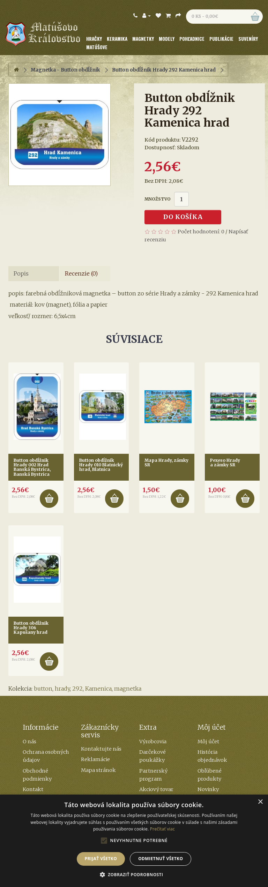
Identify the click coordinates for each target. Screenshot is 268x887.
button (43, 688)
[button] (134, 875)
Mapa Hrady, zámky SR (166, 462)
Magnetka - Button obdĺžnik (65, 70)
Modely (166, 38)
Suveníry (248, 38)
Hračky (94, 38)
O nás (29, 741)
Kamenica (98, 688)
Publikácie (221, 38)
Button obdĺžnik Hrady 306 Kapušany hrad (31, 628)
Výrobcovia (152, 741)
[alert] (134, 841)
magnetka (127, 688)
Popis (21, 273)
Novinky (208, 789)
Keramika (117, 38)
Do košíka (183, 217)
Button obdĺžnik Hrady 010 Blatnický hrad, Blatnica (101, 465)
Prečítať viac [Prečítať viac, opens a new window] (162, 829)
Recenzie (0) (81, 273)
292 (77, 688)
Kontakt (33, 789)
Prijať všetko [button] (101, 859)
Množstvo (157, 199)
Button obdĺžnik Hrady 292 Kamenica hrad (164, 70)
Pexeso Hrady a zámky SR (225, 462)
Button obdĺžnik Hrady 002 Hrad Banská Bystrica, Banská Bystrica (32, 467)
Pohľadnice (191, 38)
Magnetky (143, 38)
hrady (62, 688)
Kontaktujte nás (101, 749)
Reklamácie (95, 759)
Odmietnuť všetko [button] (160, 859)
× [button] (260, 802)
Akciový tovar (156, 789)
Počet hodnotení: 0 (201, 231)
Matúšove (96, 47)
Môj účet (208, 741)
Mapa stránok (98, 770)
